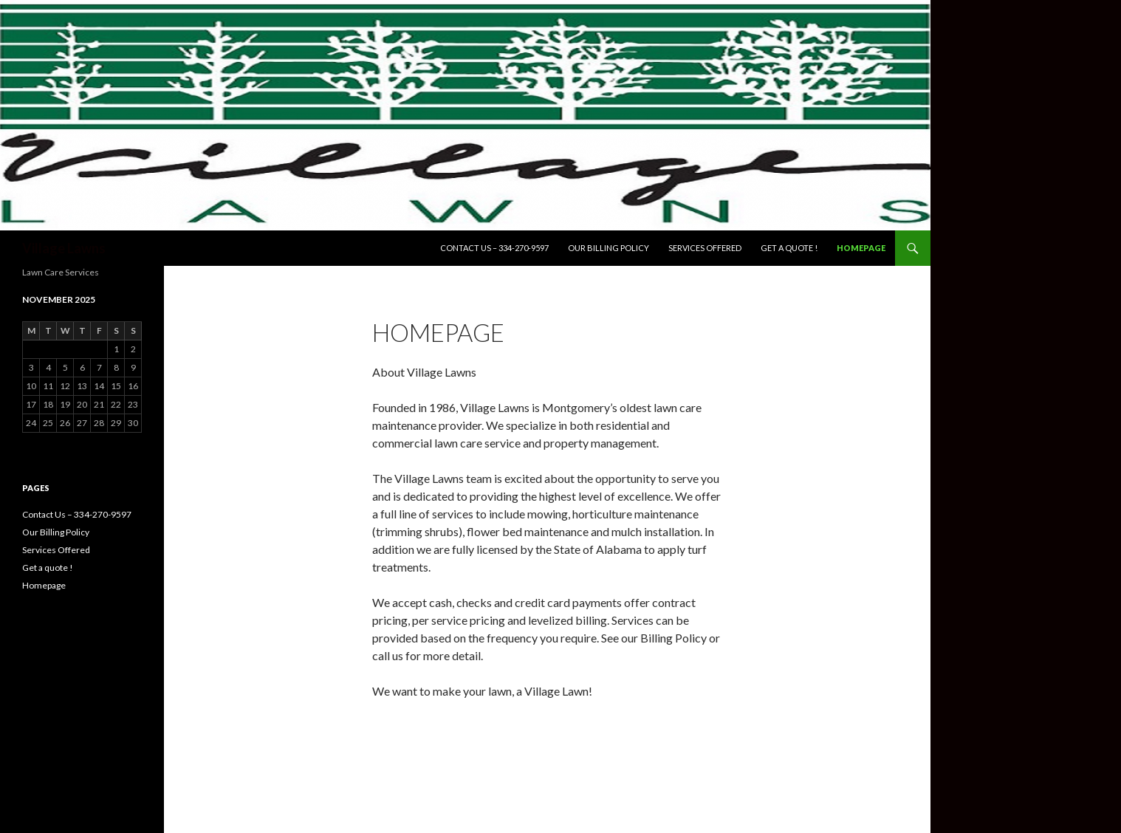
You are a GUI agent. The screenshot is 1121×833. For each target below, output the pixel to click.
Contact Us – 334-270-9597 (494, 248)
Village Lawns (64, 248)
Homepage (861, 248)
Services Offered (704, 248)
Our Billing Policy (608, 248)
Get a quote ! (789, 248)
